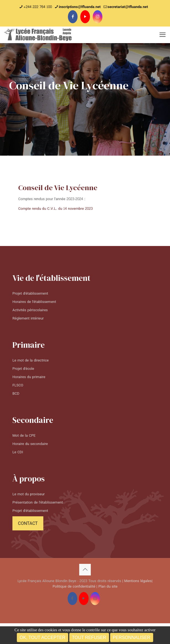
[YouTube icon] (85, 16)
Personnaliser (131, 637)
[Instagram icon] (97, 16)
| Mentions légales (137, 581)
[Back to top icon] (85, 569)
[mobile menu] (162, 35)
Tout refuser (89, 637)
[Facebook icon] (73, 16)
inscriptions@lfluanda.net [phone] (80, 7)
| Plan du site (106, 586)
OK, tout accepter (42, 637)
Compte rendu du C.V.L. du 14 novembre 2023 (55, 208)
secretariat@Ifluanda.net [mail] (128, 7)
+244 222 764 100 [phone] (37, 7)
